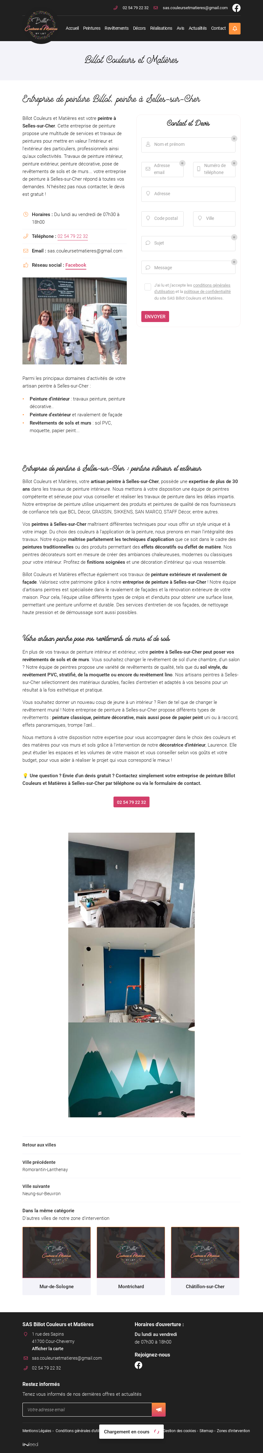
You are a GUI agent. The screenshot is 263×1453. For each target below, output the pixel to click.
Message (159, 268)
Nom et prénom (166, 145)
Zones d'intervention (232, 1431)
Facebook (75, 265)
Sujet (155, 243)
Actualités (198, 28)
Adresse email (158, 169)
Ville (206, 219)
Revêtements (117, 28)
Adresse (158, 194)
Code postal (162, 219)
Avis (180, 28)
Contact (218, 28)
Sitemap (206, 1431)
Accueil (72, 28)
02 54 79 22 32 (73, 236)
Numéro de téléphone (212, 169)
